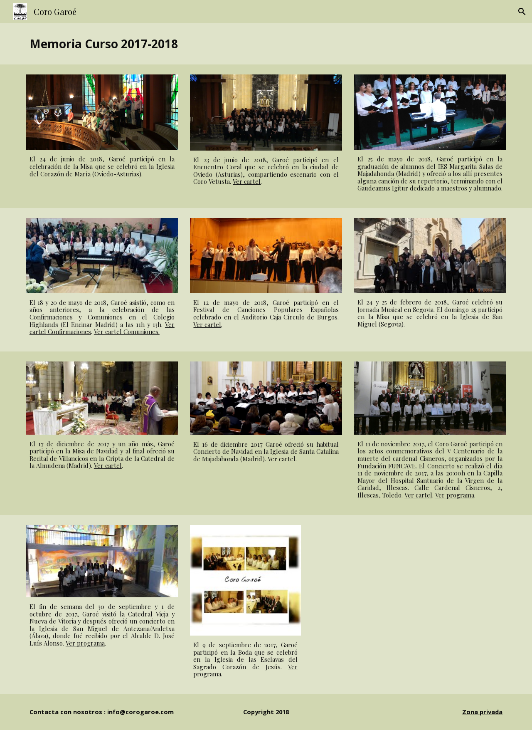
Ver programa (454, 495)
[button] (522, 12)
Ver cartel (247, 181)
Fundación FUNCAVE (386, 466)
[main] (266, 43)
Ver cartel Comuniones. (127, 331)
